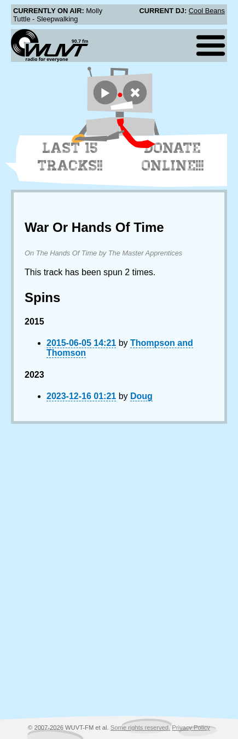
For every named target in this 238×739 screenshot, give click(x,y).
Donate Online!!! (173, 156)
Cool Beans (207, 11)
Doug (141, 396)
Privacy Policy (191, 727)
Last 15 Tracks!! (70, 156)
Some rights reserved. (140, 727)
